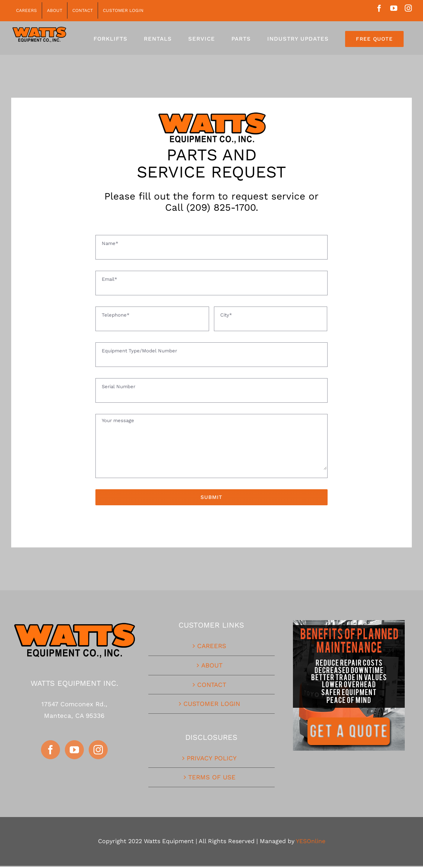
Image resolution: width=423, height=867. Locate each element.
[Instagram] (98, 749)
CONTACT (211, 684)
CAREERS (211, 646)
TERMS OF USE (212, 777)
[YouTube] (74, 749)
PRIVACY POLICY (212, 758)
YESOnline (310, 841)
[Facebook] (50, 749)
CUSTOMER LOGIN (211, 703)
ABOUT (211, 665)
